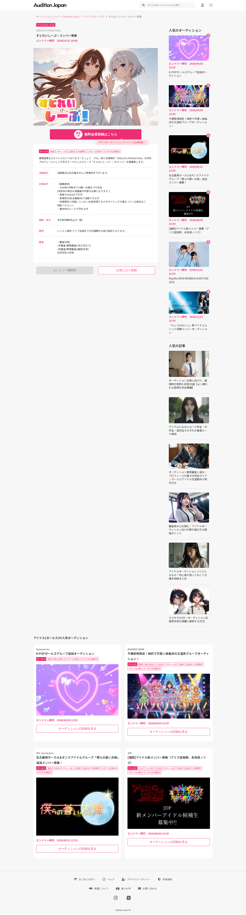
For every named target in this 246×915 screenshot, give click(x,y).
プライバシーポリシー (136, 879)
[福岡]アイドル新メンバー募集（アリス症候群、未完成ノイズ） (189, 230)
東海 (52, 151)
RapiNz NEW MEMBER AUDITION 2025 (188, 280)
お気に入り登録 (126, 270)
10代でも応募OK (95, 151)
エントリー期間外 (64, 270)
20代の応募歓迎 (113, 151)
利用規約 (165, 879)
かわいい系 (62, 151)
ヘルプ (108, 879)
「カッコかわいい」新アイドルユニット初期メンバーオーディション (188, 329)
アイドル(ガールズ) (94, 16)
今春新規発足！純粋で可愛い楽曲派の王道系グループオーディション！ (188, 122)
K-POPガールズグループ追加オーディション (188, 74)
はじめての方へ (84, 879)
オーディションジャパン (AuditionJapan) (57, 16)
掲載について (99, 888)
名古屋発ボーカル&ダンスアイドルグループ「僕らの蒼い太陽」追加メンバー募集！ (189, 179)
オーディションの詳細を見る (77, 728)
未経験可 (82, 151)
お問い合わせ (147, 888)
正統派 (72, 151)
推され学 (123, 888)
